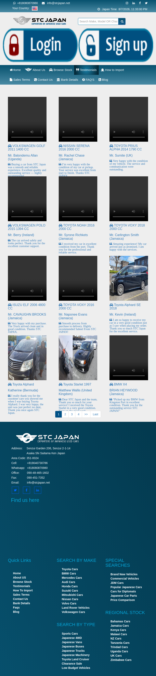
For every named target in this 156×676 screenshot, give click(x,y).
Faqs (16, 607)
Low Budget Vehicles (76, 667)
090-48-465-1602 (38, 472)
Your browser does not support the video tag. (27, 119)
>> (86, 414)
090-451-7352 (36, 477)
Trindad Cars (119, 647)
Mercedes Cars (72, 577)
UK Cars (116, 655)
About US (19, 577)
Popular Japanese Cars (126, 587)
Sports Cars (70, 633)
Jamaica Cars (119, 625)
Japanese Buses (73, 646)
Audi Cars (68, 582)
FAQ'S (88, 79)
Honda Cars (70, 586)
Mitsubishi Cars (72, 594)
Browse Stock (60, 70)
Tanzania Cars (120, 642)
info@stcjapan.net (38, 482)
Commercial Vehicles (124, 578)
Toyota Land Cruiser (75, 659)
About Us (35, 70)
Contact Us (43, 79)
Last (95, 414)
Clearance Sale (72, 663)
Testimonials (86, 70)
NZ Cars (115, 638)
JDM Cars (117, 582)
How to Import (112, 70)
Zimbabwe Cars (120, 660)
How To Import (23, 590)
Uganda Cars (119, 651)
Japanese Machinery (76, 655)
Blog (103, 79)
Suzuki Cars (70, 590)
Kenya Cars (118, 630)
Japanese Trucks (73, 650)
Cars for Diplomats (123, 591)
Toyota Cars (70, 569)
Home (15, 70)
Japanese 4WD (72, 638)
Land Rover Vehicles (76, 607)
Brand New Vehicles (124, 574)
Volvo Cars (69, 603)
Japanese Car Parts (123, 595)
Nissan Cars (70, 599)
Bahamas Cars (120, 621)
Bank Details (67, 79)
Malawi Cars (118, 634)
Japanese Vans (72, 642)
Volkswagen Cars (73, 612)
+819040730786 (37, 463)
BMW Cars (69, 573)
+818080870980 (25, 3)
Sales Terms (20, 79)
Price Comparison (122, 600)
